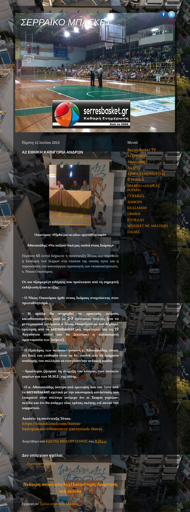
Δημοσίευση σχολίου (41, 463)
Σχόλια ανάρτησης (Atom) (59, 504)
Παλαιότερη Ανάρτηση (94, 484)
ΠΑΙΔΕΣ (133, 232)
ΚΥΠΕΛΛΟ (135, 220)
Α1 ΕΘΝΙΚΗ (136, 156)
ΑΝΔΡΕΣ (134, 168)
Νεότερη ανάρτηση (42, 484)
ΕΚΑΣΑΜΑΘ (137, 208)
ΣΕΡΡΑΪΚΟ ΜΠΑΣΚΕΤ (66, 22)
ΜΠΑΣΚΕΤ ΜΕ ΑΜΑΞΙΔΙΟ (147, 226)
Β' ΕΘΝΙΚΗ (135, 180)
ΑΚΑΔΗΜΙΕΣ (137, 162)
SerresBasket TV (141, 150)
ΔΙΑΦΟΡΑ (134, 202)
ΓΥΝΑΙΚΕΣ (136, 196)
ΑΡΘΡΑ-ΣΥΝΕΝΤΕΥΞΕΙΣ (146, 174)
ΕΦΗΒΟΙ (133, 214)
